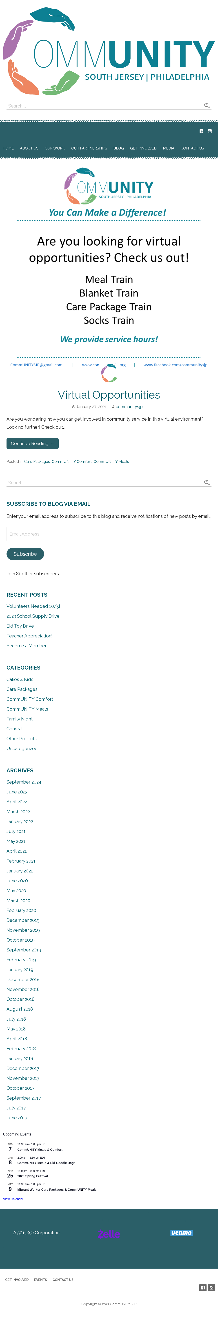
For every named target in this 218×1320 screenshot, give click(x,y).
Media (168, 148)
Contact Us (192, 148)
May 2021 (16, 841)
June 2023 (17, 792)
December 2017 (23, 1068)
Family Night (20, 719)
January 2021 (20, 871)
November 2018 (23, 989)
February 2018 (21, 1048)
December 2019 (23, 920)
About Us (29, 148)
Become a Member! (27, 645)
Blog (118, 148)
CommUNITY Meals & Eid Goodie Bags (46, 1163)
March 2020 (18, 900)
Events (40, 1280)
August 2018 (20, 1009)
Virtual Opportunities (109, 395)
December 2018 (23, 979)
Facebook (201, 131)
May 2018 (16, 1029)
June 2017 (17, 1117)
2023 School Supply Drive (33, 616)
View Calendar (13, 1199)
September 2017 (24, 1098)
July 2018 (16, 1019)
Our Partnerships (89, 148)
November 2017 (23, 1078)
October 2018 (20, 999)
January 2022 (20, 821)
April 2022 (17, 801)
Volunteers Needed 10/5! (33, 606)
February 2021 (21, 861)
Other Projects (22, 738)
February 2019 (21, 959)
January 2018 (20, 1058)
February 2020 (21, 910)
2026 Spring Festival (32, 1176)
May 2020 (16, 890)
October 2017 (20, 1088)
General (15, 728)
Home (8, 148)
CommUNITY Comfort (72, 461)
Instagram (210, 131)
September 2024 (24, 782)
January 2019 (20, 969)
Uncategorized (22, 748)
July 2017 (16, 1108)
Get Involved (143, 148)
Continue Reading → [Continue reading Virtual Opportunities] (32, 443)
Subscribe (25, 554)
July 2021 (16, 831)
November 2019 (23, 930)
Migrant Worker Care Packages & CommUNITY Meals (56, 1189)
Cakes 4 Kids (20, 679)
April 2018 (17, 1038)
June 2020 (17, 880)
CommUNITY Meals (111, 461)
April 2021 (17, 851)
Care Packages (37, 461)
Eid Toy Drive (20, 626)
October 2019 (21, 940)
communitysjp (129, 406)
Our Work (55, 148)
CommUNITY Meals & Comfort (39, 1149)
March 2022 (18, 811)
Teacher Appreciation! (29, 636)
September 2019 (24, 950)
